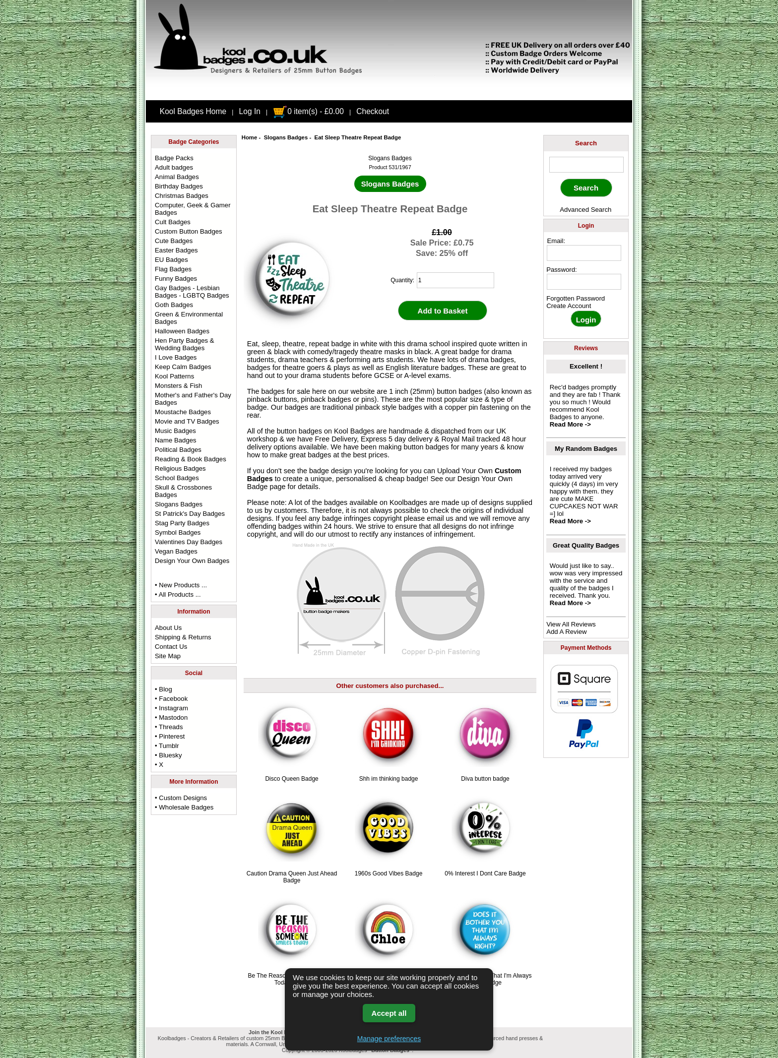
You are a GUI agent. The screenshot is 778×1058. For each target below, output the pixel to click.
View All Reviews (570, 624)
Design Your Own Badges (192, 560)
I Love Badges (175, 357)
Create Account (568, 306)
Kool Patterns (174, 376)
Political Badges (178, 449)
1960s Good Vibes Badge (389, 873)
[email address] (584, 253)
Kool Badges (354, 431)
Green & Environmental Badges (189, 318)
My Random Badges (586, 448)
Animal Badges (177, 177)
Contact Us (171, 646)
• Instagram (171, 708)
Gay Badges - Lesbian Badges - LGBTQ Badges (192, 291)
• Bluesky (168, 755)
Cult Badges (173, 222)
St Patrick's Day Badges (190, 513)
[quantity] (455, 280)
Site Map (168, 656)
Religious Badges (180, 468)
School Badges (177, 478)
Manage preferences (389, 1039)
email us (440, 518)
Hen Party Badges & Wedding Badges (184, 344)
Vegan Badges (176, 551)
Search (586, 143)
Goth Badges (174, 305)
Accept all (389, 1013)
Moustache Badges (183, 412)
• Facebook (171, 698)
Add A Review (566, 631)
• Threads (169, 727)
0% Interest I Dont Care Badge (485, 873)
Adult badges (174, 167)
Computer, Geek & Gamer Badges (192, 208)
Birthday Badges (179, 186)
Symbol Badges (177, 532)
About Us (168, 627)
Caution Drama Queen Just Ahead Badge (292, 877)
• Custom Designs (181, 798)
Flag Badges (173, 269)
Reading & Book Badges (190, 459)
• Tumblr (167, 745)
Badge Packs (174, 158)
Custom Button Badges (188, 231)
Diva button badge (485, 778)
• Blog (163, 689)
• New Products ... (181, 585)
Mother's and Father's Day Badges (193, 398)
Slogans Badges (286, 137)
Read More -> (570, 424)
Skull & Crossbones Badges (183, 491)
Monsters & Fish (178, 385)
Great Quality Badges (586, 545)
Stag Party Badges (182, 523)
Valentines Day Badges (188, 542)
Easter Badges (176, 250)
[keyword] (586, 165)
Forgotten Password (575, 298)
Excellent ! (586, 366)
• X (159, 764)
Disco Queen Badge (291, 778)
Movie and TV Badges (187, 421)
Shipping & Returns (183, 637)
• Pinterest (170, 736)
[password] (584, 282)
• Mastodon (171, 717)
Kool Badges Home (193, 111)
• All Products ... (178, 594)
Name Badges (175, 440)
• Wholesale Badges (184, 807)
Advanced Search (585, 209)
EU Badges (171, 259)
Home (250, 137)
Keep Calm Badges (183, 367)
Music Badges (175, 431)
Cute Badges (174, 241)
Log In (249, 111)
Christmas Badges (181, 195)
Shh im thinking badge (388, 778)
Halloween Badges (182, 331)
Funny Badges (176, 278)
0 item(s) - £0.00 (308, 111)
